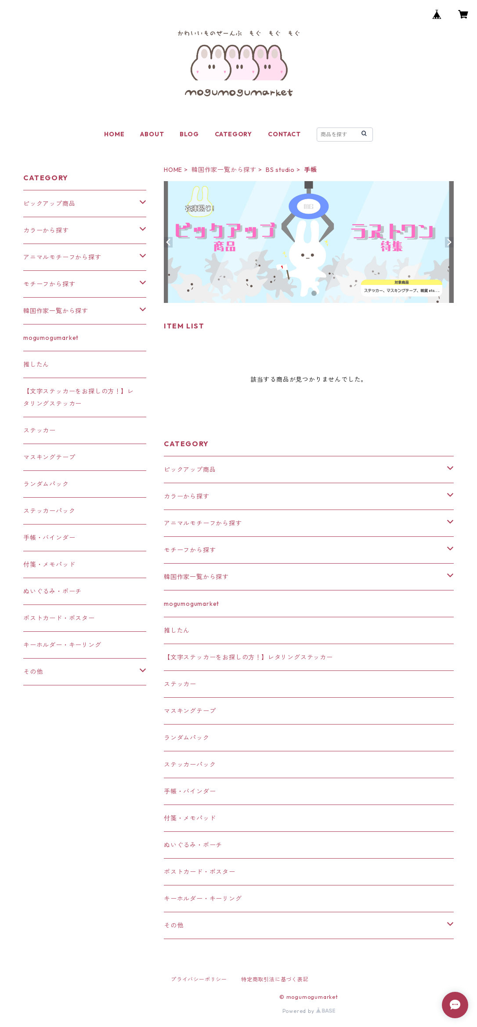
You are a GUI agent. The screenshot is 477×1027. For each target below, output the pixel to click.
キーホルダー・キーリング (203, 899)
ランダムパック (187, 738)
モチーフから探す (190, 550)
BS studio (280, 170)
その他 (173, 925)
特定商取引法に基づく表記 (275, 979)
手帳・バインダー (190, 791)
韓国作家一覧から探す (224, 170)
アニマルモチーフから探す (203, 523)
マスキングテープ (190, 711)
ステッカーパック (190, 764)
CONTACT (284, 134)
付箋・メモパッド (190, 818)
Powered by (309, 1011)
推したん (177, 630)
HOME (114, 134)
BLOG (189, 134)
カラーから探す (187, 496)
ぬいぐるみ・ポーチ (193, 845)
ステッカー (180, 684)
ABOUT (152, 134)
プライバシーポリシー (199, 979)
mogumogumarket (191, 604)
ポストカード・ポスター (199, 872)
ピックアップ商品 (190, 469)
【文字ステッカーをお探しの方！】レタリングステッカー (248, 657)
